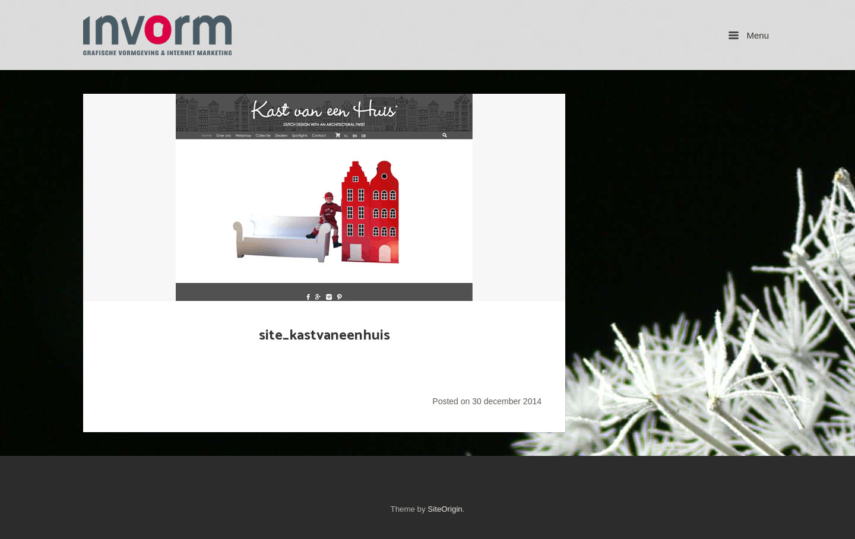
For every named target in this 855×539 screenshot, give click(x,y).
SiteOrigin (445, 509)
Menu (749, 35)
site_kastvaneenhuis (324, 335)
